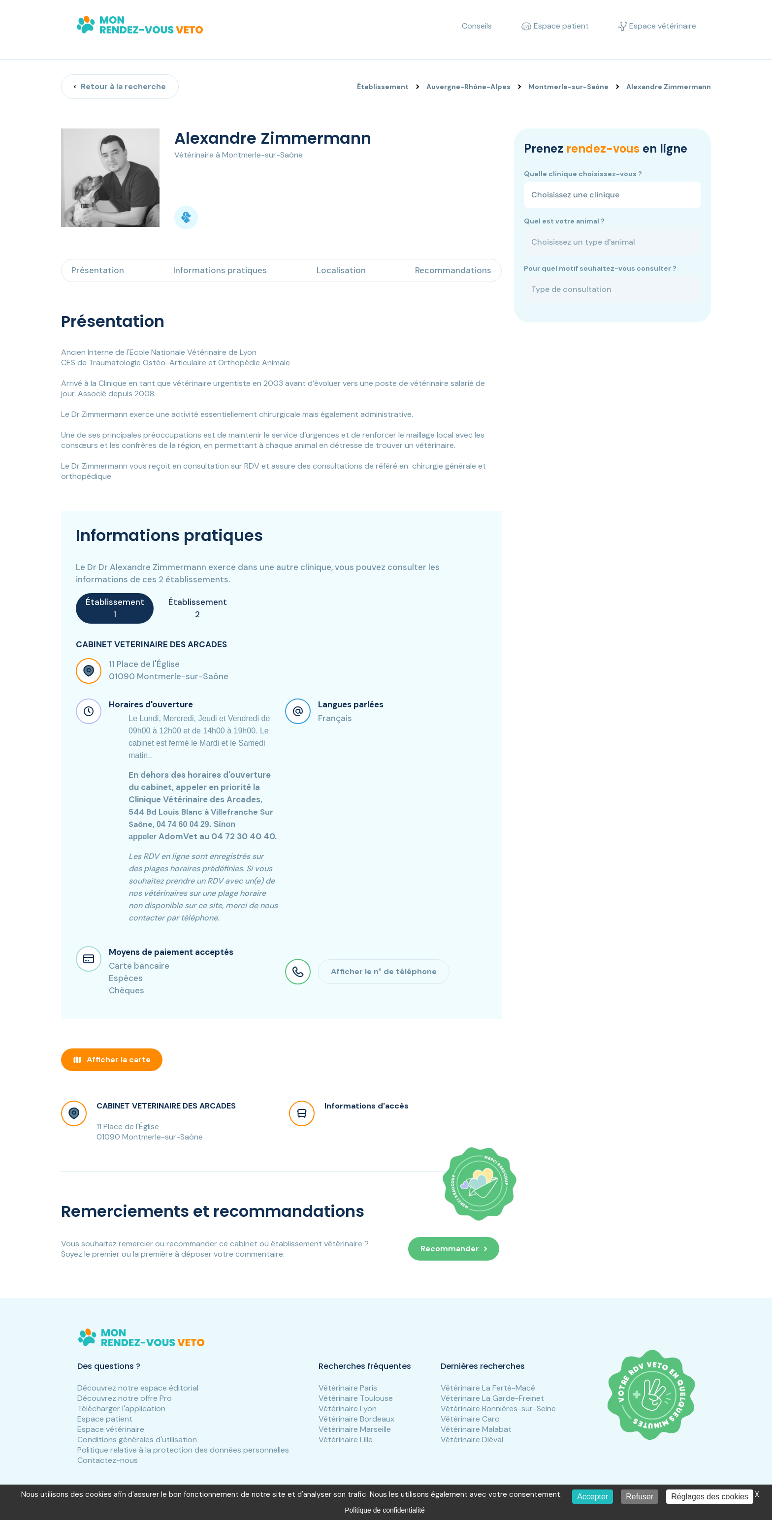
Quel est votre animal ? (564, 221)
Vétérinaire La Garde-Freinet (492, 1398)
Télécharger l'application (121, 1408)
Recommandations (453, 270)
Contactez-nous (107, 1460)
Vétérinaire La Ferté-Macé (488, 1388)
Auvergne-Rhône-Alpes (468, 86)
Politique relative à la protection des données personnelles (183, 1450)
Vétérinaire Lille (346, 1439)
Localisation (341, 270)
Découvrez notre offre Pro (124, 1398)
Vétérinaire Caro (470, 1419)
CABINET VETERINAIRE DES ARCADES (166, 1106)
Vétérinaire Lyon (348, 1408)
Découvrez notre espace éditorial (137, 1388)
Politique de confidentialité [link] (385, 1510)
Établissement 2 (197, 608)
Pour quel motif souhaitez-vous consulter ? (600, 268)
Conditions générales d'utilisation (137, 1439)
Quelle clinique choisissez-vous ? (583, 173)
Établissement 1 (115, 608)
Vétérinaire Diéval (472, 1439)
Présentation (97, 270)
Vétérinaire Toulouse (356, 1398)
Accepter (592, 1496)
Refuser (639, 1496)
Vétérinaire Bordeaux (356, 1419)
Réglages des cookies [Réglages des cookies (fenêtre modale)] (709, 1496)
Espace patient (104, 1419)
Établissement (383, 86)
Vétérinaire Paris (348, 1388)
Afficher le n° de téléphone (384, 971)
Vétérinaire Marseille (355, 1429)
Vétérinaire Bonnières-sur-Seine (498, 1408)
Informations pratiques (220, 270)
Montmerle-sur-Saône (568, 86)
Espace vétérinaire (110, 1429)
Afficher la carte (112, 1059)
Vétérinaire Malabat (476, 1429)
